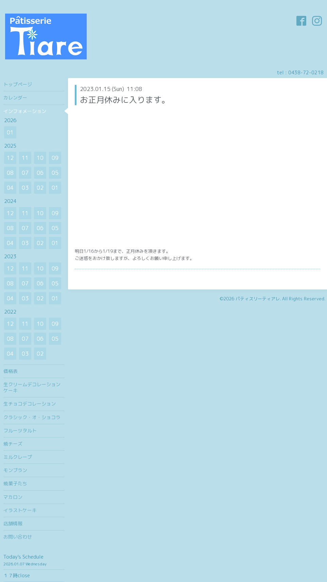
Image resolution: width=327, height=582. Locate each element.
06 (40, 172)
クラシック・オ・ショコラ (32, 417)
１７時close (16, 575)
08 (10, 172)
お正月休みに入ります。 (125, 100)
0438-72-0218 (306, 72)
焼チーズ (12, 443)
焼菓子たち (15, 483)
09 (55, 158)
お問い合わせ (17, 536)
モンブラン (15, 470)
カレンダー (15, 97)
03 (25, 187)
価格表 (10, 371)
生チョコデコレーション (29, 403)
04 (10, 187)
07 (25, 172)
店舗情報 (12, 523)
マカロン (12, 497)
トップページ (17, 84)
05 (55, 172)
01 (10, 132)
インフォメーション (24, 111)
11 (25, 158)
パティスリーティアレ (258, 299)
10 (40, 158)
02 (40, 187)
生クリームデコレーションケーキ (32, 387)
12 (10, 158)
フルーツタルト (20, 430)
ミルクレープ (17, 457)
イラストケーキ (20, 510)
